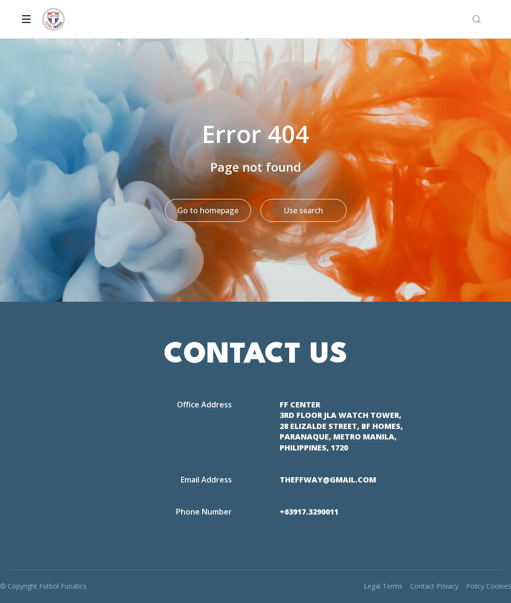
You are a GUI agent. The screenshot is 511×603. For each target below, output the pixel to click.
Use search (303, 210)
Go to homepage (208, 210)
